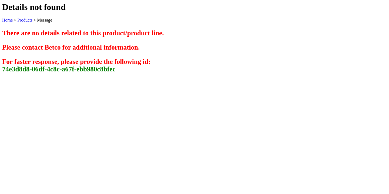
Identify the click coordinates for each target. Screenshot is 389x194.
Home (7, 20)
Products (24, 20)
